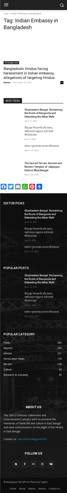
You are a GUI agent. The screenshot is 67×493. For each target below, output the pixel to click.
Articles (42, 488)
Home (13, 488)
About (22, 488)
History (32, 488)
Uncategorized (11, 62)
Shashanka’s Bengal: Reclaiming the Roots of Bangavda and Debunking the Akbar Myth (43, 113)
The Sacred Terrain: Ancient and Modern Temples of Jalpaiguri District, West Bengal (43, 167)
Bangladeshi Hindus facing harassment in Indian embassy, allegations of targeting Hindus (29, 73)
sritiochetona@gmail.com (32, 439)
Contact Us (54, 488)
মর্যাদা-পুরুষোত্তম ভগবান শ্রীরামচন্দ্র (41, 146)
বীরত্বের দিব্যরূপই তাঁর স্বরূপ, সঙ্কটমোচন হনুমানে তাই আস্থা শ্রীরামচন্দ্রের (38, 131)
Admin (7, 82)
